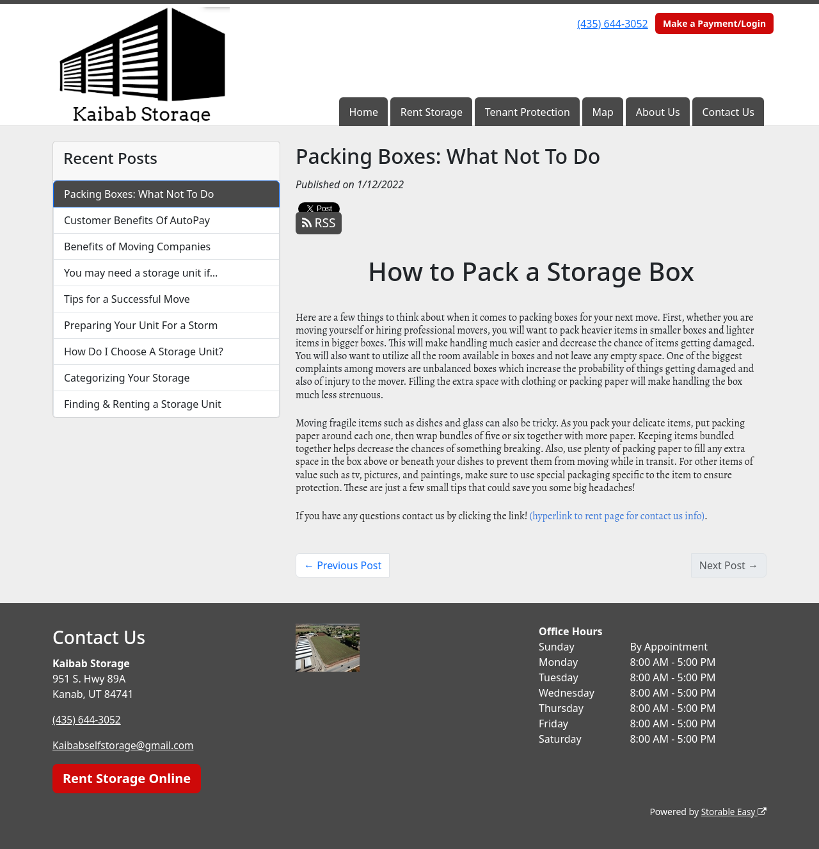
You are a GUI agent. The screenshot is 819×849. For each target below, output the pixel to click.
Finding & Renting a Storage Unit (142, 404)
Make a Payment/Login (714, 23)
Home (363, 112)
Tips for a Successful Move (127, 299)
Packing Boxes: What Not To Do (139, 194)
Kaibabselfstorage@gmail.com (125, 745)
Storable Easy (733, 811)
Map (603, 112)
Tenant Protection (527, 112)
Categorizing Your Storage (127, 378)
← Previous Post (342, 565)
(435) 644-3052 (612, 24)
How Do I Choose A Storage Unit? (143, 351)
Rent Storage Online (127, 777)
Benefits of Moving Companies (137, 246)
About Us (658, 112)
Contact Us (728, 112)
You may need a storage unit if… (141, 273)
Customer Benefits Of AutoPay (137, 220)
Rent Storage (432, 112)
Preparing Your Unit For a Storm (141, 325)
